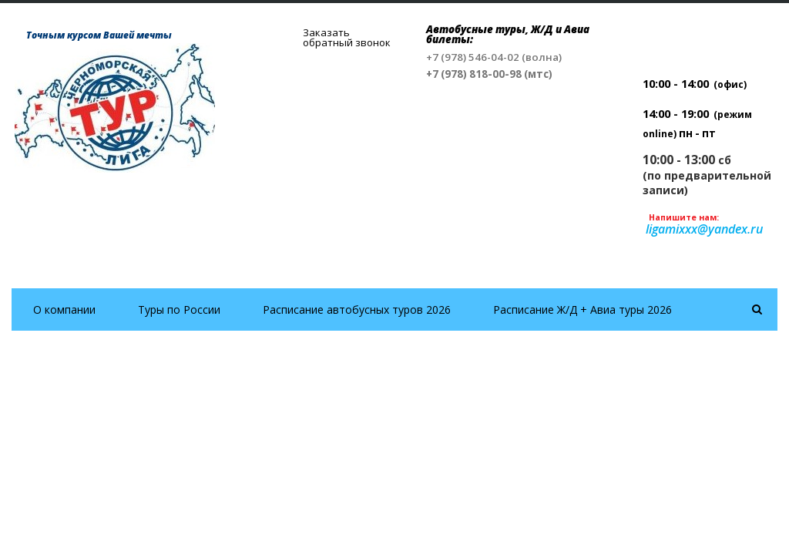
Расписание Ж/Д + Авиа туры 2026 (582, 309)
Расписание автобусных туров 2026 (357, 309)
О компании (64, 309)
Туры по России (179, 309)
